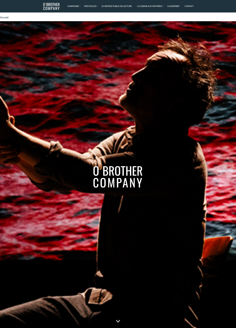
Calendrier (173, 6)
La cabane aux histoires (149, 6)
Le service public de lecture (116, 6)
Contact (189, 6)
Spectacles (90, 6)
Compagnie (73, 6)
